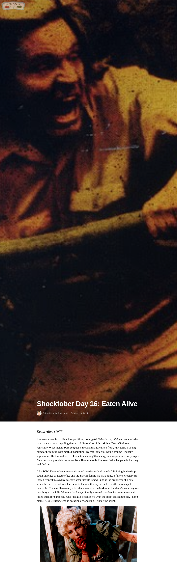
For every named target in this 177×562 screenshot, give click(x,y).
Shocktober (63, 413)
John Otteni (49, 413)
